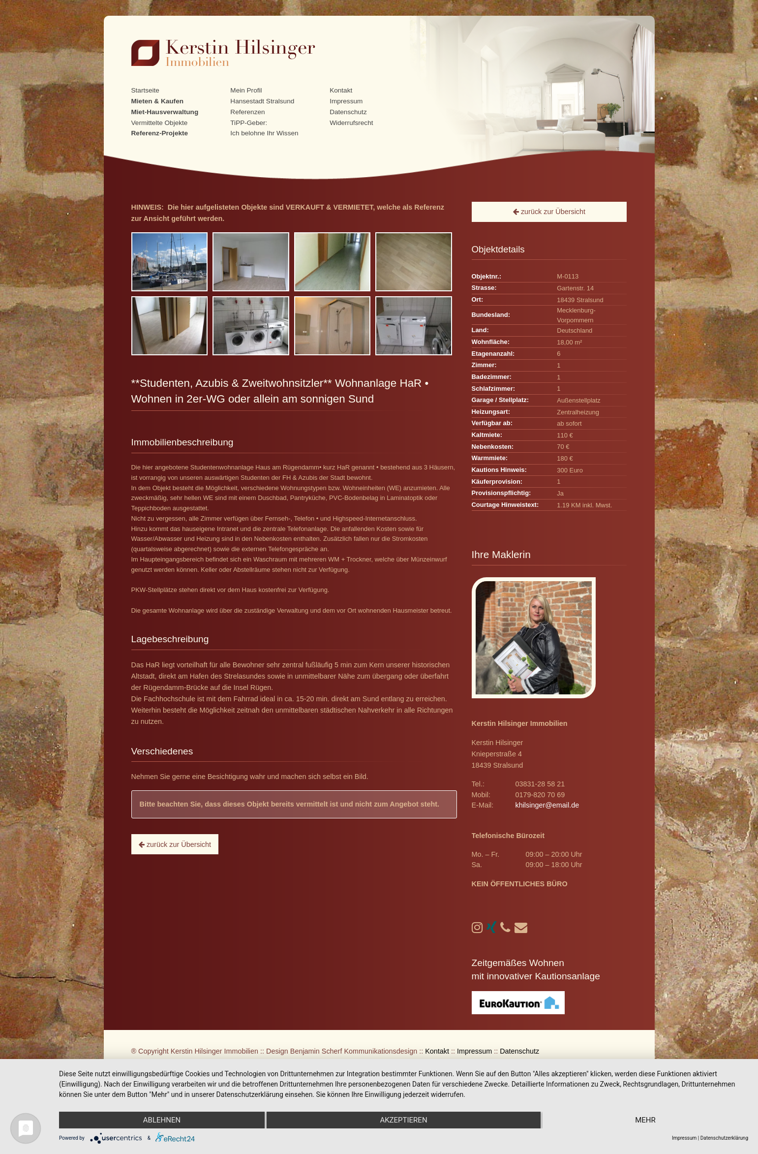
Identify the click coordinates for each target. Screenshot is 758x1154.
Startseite (145, 90)
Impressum (346, 101)
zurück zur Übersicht (175, 844)
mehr (645, 1120)
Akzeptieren (403, 1120)
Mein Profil (246, 90)
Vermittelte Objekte (159, 122)
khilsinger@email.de (547, 805)
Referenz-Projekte (159, 133)
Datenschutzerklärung (724, 1138)
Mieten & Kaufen (157, 101)
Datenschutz (348, 112)
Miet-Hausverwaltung (165, 112)
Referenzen (247, 112)
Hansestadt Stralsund (262, 101)
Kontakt (341, 90)
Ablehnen (162, 1120)
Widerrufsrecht (351, 122)
